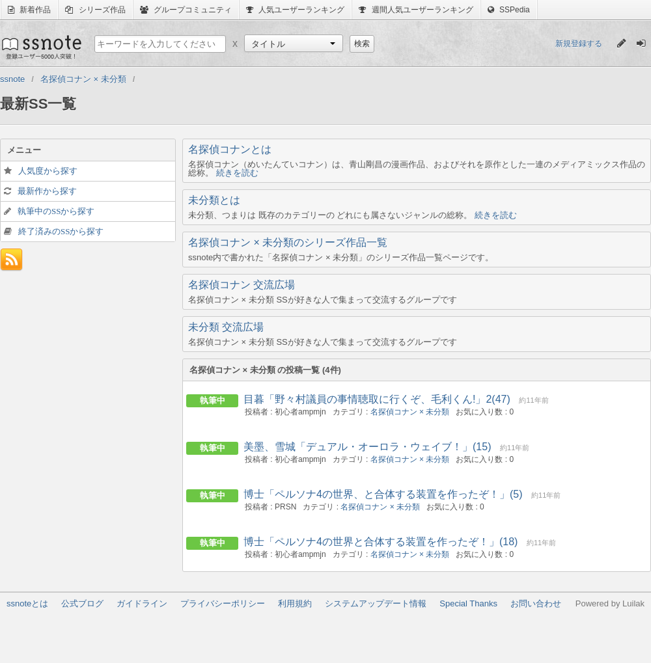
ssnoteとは (27, 603)
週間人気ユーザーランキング (416, 9)
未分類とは (214, 200)
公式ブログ (82, 603)
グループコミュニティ (186, 9)
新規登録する (578, 43)
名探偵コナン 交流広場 (241, 284)
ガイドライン (142, 603)
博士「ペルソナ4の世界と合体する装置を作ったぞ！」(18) (380, 541)
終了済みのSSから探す (61, 231)
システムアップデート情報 (375, 603)
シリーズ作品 (95, 9)
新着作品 (29, 9)
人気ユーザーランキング (295, 9)
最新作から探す (47, 191)
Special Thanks (468, 603)
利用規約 (295, 603)
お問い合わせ (535, 603)
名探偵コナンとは (229, 149)
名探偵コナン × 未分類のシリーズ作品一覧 (287, 242)
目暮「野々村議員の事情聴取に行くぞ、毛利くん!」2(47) (376, 399)
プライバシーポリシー (222, 603)
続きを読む (237, 173)
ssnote (40, 47)
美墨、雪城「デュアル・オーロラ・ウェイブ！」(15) (367, 446)
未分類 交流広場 (226, 326)
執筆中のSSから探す (56, 211)
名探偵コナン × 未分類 (410, 411)
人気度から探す (47, 171)
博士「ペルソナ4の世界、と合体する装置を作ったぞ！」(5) (382, 494)
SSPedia (509, 9)
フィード (11, 260)
